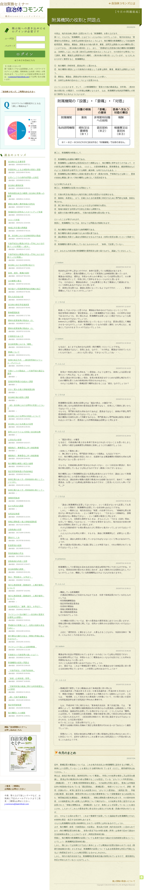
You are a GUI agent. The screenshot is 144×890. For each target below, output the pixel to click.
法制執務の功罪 (19, 531)
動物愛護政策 (19, 314)
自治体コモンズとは (123, 3)
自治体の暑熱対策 (19, 187)
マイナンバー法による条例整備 (22, 648)
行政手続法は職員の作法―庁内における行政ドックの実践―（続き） (25, 246)
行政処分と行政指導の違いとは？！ (23, 656)
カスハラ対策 (19, 221)
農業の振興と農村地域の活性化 (21, 205)
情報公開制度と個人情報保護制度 (22, 523)
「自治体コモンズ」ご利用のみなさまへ (18, 92)
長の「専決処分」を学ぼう (20, 578)
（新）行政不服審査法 (19, 698)
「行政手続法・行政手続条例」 (21, 672)
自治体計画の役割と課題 (18, 398)
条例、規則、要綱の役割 (19, 274)
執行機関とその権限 (19, 714)
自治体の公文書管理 (19, 163)
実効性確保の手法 (19, 554)
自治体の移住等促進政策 (19, 306)
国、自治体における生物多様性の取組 (24, 237)
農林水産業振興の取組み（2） (20, 322)
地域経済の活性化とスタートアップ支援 (24, 213)
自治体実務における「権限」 (20, 345)
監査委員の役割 (19, 547)
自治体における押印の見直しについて (24, 417)
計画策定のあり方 (19, 337)
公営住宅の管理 (19, 441)
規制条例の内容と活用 (19, 562)
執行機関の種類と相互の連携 (20, 465)
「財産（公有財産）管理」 (19, 680)
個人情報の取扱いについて (123, 881)
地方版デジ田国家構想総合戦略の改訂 (24, 290)
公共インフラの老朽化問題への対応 (23, 179)
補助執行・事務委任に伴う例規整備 (23, 449)
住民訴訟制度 (19, 515)
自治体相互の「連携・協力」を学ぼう (24, 608)
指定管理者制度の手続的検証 (20, 473)
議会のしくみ (19, 539)
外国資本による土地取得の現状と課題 (24, 171)
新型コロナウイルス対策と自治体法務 (24, 433)
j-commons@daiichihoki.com (18, 77)
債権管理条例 (19, 499)
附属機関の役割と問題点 (19, 664)
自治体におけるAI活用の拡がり (21, 266)
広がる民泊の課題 (15, 507)
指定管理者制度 (19, 706)
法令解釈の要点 (19, 282)
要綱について (19, 353)
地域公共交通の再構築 (19, 229)
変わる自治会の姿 (19, 298)
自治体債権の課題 (19, 570)
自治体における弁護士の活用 (20, 425)
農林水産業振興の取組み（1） (20, 330)
